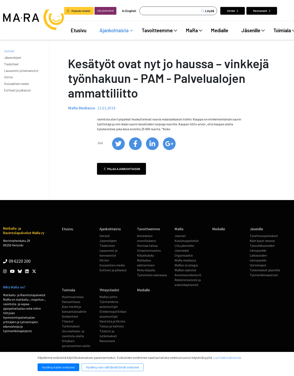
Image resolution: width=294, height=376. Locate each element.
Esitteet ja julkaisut (17, 90)
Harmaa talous (147, 246)
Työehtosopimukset (264, 236)
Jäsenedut (182, 250)
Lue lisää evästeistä (227, 357)
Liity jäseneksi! (105, 10)
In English (129, 11)
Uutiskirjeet (258, 265)
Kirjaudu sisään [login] (78, 10)
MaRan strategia (186, 265)
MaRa (194, 30)
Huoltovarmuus (73, 297)
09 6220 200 (17, 261)
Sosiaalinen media (16, 84)
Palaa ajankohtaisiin (122, 169)
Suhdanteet (70, 316)
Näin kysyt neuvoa (262, 241)
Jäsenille (253, 30)
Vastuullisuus (71, 302)
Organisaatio (184, 255)
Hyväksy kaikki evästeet (58, 367)
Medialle (219, 30)
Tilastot (68, 321)
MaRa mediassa (185, 260)
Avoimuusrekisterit (188, 275)
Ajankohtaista (116, 30)
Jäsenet (180, 236)
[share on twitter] (118, 149)
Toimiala (68, 290)
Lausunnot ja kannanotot (21, 70)
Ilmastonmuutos (149, 250)
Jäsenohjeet (12, 57)
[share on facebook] (135, 149)
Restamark (261, 10)
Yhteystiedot (109, 290)
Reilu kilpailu (146, 270)
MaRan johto (108, 297)
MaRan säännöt (185, 270)
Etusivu (78, 30)
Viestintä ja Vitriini (112, 321)
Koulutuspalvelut (187, 241)
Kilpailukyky (145, 255)
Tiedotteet (11, 64)
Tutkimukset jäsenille (265, 270)
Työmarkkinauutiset (264, 275)
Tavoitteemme (159, 30)
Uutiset (9, 51)
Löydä (207, 11)
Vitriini (232, 10)
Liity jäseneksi (184, 246)
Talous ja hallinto (111, 326)
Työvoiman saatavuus (152, 275)
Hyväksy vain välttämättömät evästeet (112, 367)
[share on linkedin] (152, 149)
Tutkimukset (71, 326)
